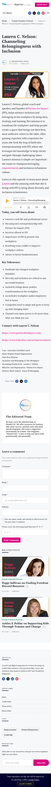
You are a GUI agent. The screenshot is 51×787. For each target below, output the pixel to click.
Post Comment (11, 540)
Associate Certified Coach (18, 350)
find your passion (10, 357)
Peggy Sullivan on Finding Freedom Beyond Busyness (25, 584)
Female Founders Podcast (22, 21)
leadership (8, 735)
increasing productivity (12, 364)
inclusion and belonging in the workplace (20, 360)
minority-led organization (13, 367)
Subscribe (41, 763)
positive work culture (11, 371)
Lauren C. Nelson (30, 364)
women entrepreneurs (30, 730)
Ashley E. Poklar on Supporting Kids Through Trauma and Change (25, 625)
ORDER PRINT (42, 5)
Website (5, 507)
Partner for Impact (34, 367)
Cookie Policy (33, 779)
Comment (6, 466)
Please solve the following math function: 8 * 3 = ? (22, 526)
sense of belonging (30, 371)
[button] (7, 12)
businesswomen (10, 730)
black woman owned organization (17, 353)
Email (4, 494)
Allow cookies (25, 784)
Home (4, 21)
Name (4, 482)
